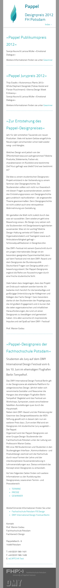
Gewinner (48, 60)
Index (48, 24)
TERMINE (16, 489)
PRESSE (15, 492)
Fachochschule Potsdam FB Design (28, 511)
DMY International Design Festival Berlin (31, 515)
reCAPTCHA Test (16, 558)
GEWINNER (17, 495)
